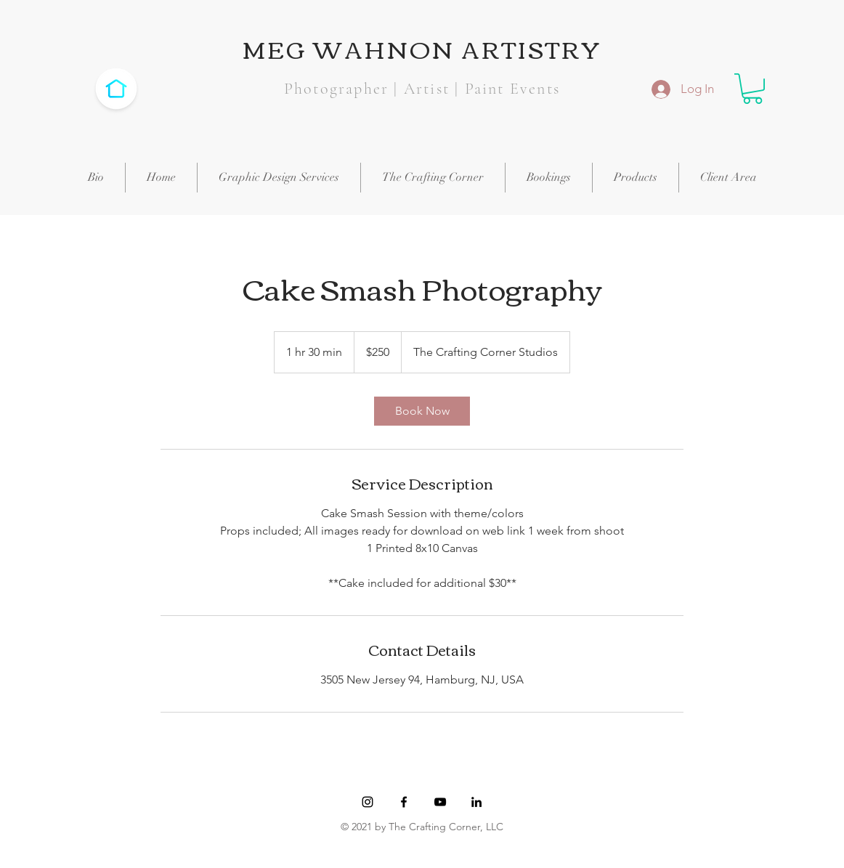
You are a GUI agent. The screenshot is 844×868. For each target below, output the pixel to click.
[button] (752, 88)
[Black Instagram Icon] (367, 802)
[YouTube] (440, 802)
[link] (422, 411)
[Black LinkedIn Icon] (476, 802)
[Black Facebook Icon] (404, 802)
